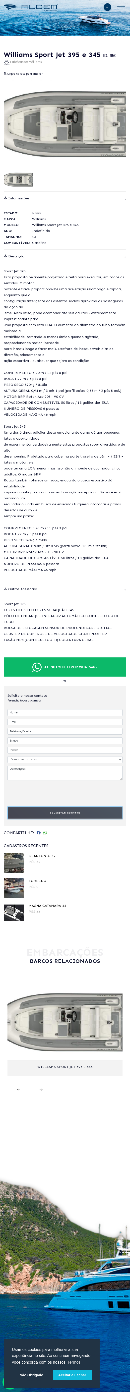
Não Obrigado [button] (31, 1375)
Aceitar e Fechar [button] (72, 1375)
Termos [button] (73, 1362)
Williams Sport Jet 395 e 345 (65, 1067)
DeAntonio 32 (42, 856)
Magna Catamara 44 (47, 906)
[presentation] (45, 793)
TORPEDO (37, 881)
